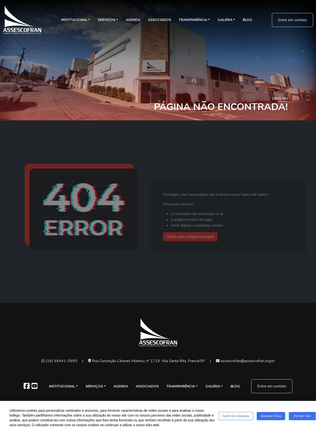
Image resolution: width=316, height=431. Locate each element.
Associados (159, 20)
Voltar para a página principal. (200, 236)
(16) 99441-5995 (59, 361)
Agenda (133, 20)
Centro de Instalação (236, 416)
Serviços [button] (106, 20)
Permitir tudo (302, 416)
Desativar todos (271, 416)
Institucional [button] (74, 20)
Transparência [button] (193, 20)
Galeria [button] (225, 20)
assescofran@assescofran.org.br (245, 361)
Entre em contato (292, 20)
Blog (247, 20)
